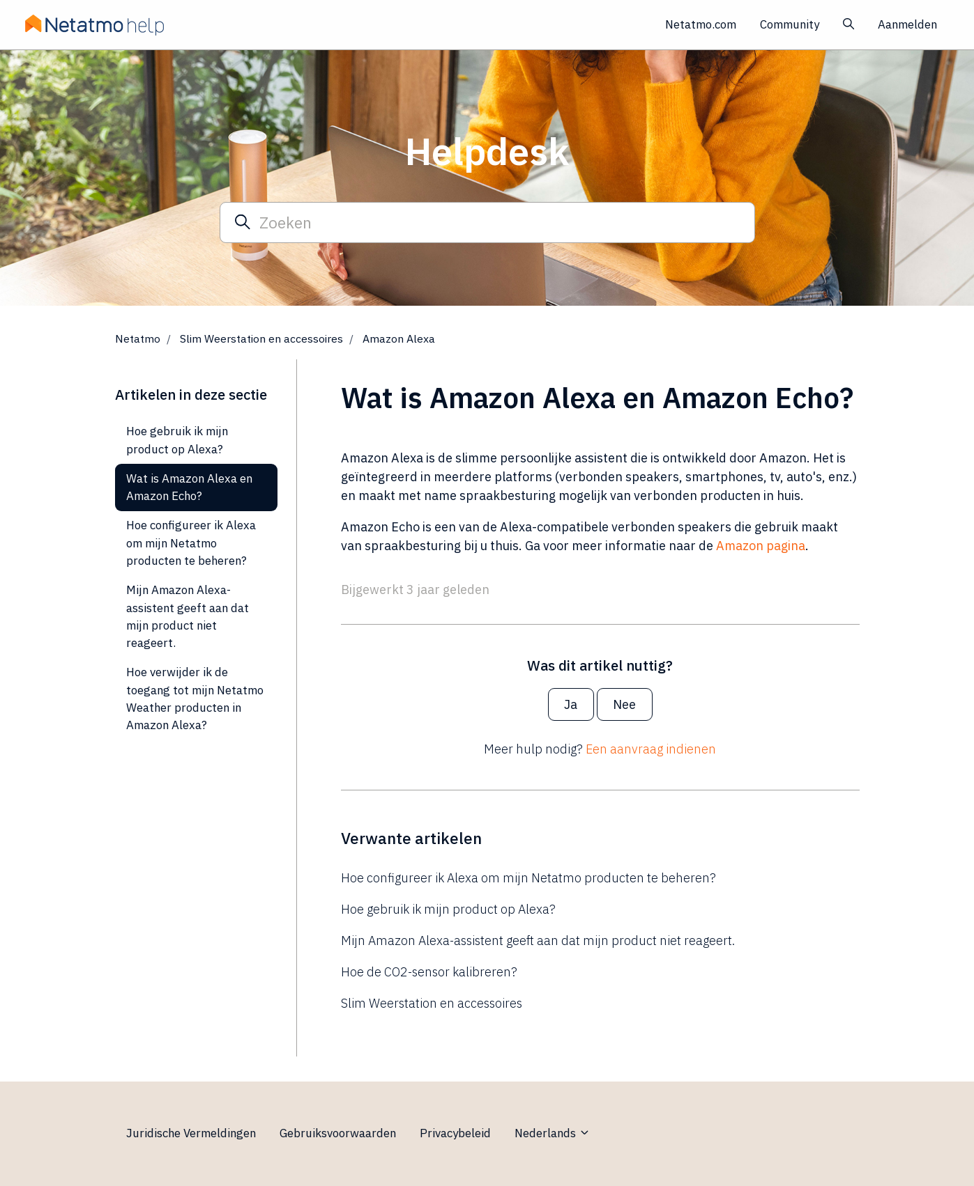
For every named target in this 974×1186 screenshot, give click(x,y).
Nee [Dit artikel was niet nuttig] (624, 704)
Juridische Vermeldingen (191, 1133)
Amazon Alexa (399, 338)
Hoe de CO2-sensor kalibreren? (429, 972)
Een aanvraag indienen (651, 749)
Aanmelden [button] (907, 24)
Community (789, 24)
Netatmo (137, 338)
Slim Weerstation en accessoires (261, 338)
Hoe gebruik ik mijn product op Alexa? (448, 909)
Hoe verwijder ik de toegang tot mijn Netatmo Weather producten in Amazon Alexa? (195, 698)
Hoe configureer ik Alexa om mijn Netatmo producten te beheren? (528, 878)
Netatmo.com (700, 24)
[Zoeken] (487, 222)
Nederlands (553, 1133)
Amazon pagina (760, 546)
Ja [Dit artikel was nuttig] (570, 704)
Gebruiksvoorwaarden (338, 1133)
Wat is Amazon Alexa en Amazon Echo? (189, 487)
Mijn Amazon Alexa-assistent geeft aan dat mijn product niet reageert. (538, 941)
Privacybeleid (455, 1133)
